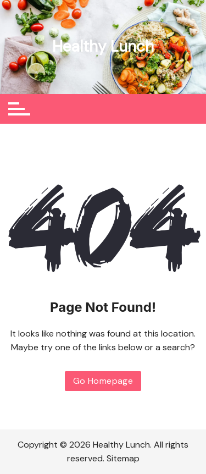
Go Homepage (103, 381)
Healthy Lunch (103, 46)
